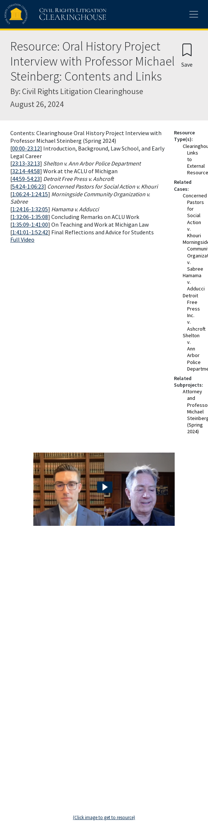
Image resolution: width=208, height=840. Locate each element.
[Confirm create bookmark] (187, 55)
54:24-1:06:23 (28, 186)
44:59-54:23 (26, 178)
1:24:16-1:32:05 (30, 209)
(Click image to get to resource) (104, 817)
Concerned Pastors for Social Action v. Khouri (195, 215)
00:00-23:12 (26, 148)
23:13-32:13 (26, 163)
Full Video (22, 239)
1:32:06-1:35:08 (30, 216)
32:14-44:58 (26, 171)
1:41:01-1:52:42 (30, 232)
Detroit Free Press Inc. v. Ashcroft (194, 312)
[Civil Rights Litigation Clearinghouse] (41, 14)
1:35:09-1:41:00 (30, 224)
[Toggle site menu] (194, 14)
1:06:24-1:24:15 (30, 194)
